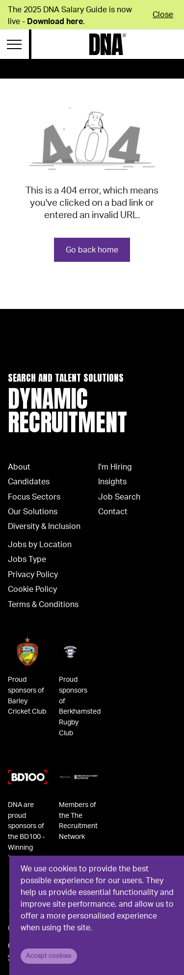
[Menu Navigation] (14, 44)
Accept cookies (49, 956)
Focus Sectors (34, 497)
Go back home (92, 250)
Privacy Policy (33, 575)
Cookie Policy (32, 589)
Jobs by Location (40, 545)
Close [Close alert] (163, 15)
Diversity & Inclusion (44, 526)
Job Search (119, 497)
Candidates (29, 482)
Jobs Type (27, 559)
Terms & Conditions (43, 605)
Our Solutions (32, 512)
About (19, 467)
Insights (112, 482)
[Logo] (107, 44)
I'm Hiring (115, 467)
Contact (113, 512)
